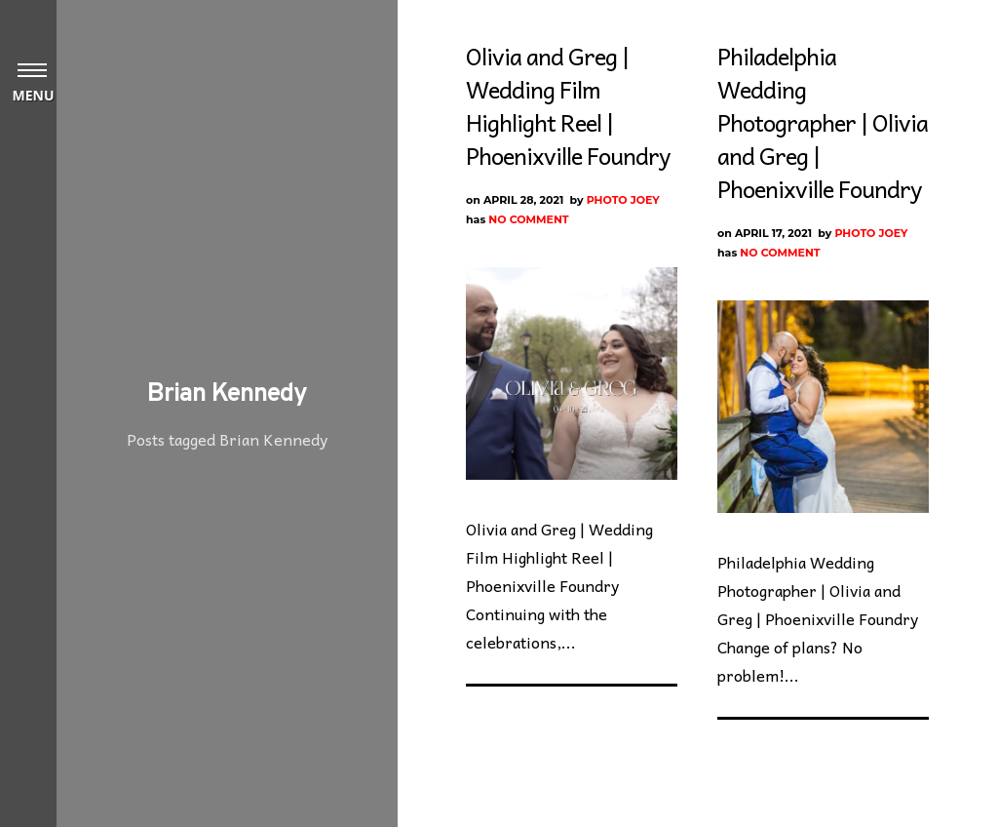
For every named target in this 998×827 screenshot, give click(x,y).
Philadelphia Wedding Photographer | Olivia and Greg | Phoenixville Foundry (822, 122)
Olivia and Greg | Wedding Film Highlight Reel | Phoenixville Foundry (568, 105)
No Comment (528, 219)
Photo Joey (623, 200)
